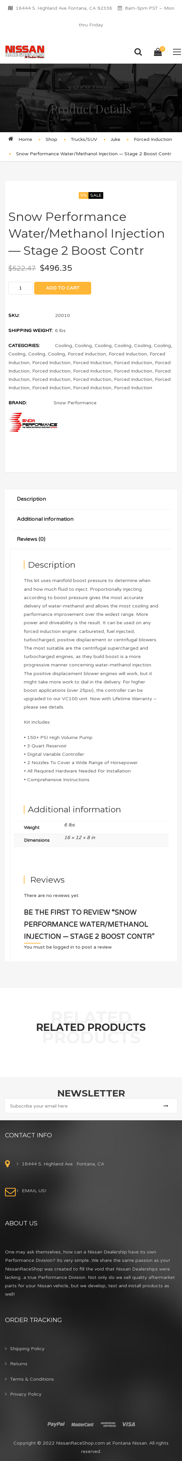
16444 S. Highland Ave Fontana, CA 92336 (64, 8)
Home (25, 139)
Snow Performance (75, 403)
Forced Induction (153, 139)
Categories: (24, 345)
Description (31, 499)
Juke (115, 139)
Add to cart (62, 288)
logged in (63, 947)
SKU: (13, 315)
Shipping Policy (27, 1349)
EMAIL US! (34, 1191)
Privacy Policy (26, 1394)
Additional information (45, 519)
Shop (51, 139)
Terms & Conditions (32, 1379)
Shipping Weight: (30, 330)
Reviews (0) (31, 539)
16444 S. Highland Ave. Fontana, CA (63, 1164)
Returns (18, 1364)
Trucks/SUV (84, 139)
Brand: (17, 403)
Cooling (63, 345)
